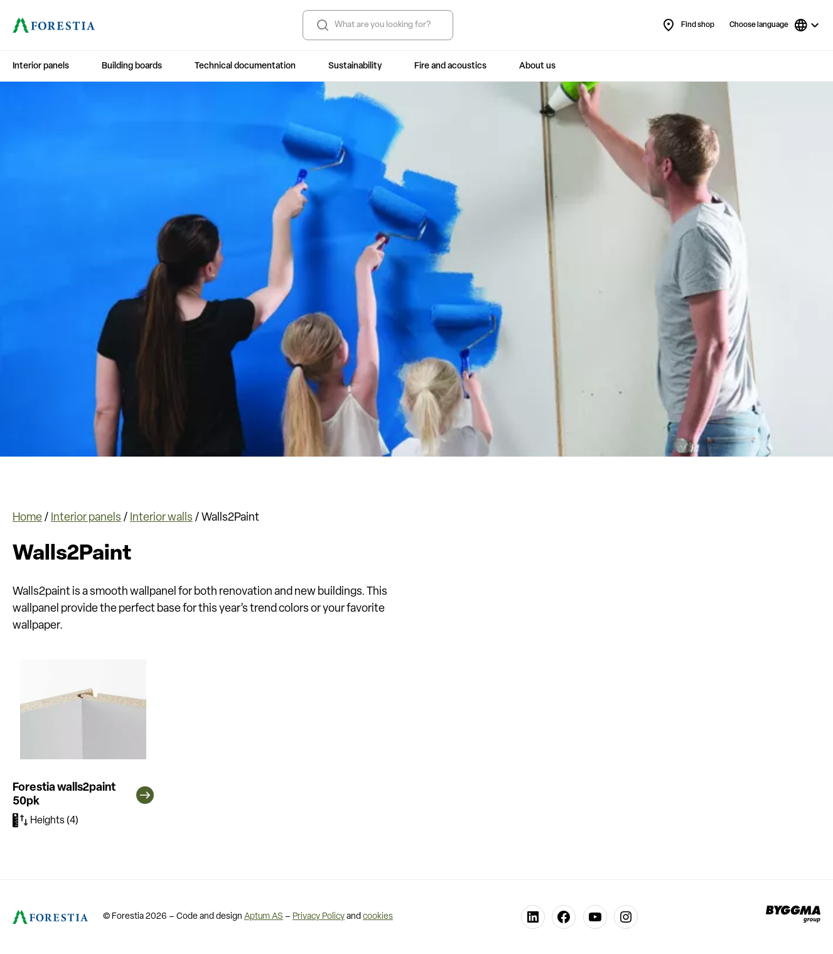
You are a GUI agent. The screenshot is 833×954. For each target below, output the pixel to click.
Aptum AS (263, 916)
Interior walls (161, 518)
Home (27, 518)
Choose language (758, 25)
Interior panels (86, 518)
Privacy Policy (319, 916)
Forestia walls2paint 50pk (83, 795)
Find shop (687, 25)
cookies (378, 916)
